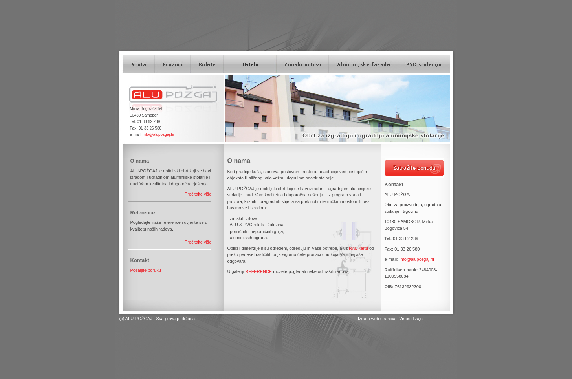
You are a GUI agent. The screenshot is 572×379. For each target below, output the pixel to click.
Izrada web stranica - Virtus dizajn (390, 318)
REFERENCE (258, 271)
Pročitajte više (198, 194)
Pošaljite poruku (145, 270)
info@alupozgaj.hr (158, 134)
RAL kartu (358, 248)
